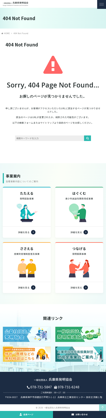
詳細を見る (24, 239)
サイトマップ (47, 122)
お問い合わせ (81, 414)
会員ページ (28, 414)
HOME (7, 33)
